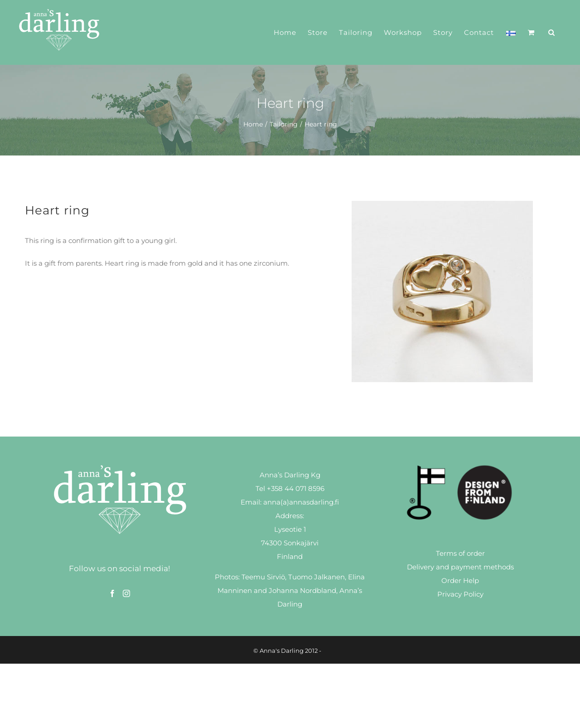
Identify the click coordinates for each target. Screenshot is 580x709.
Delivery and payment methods (460, 567)
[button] (551, 32)
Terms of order (460, 553)
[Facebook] (112, 593)
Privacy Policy (460, 594)
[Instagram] (126, 593)
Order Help (460, 580)
